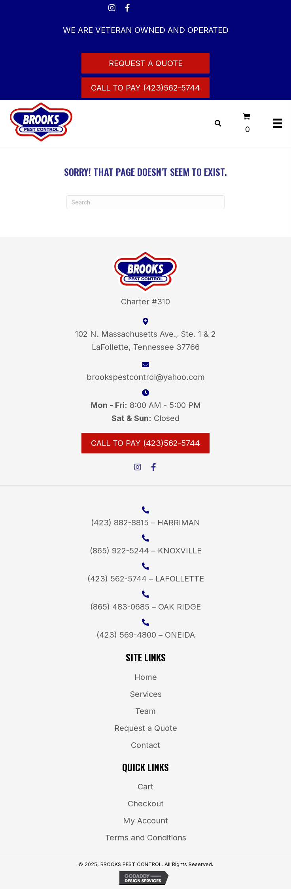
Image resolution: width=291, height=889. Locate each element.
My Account (145, 820)
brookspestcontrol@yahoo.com (146, 377)
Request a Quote (145, 728)
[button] (112, 8)
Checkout (146, 803)
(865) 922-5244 (119, 550)
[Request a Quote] (145, 63)
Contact (145, 745)
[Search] (145, 202)
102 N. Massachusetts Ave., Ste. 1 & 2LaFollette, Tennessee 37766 (145, 340)
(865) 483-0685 (119, 607)
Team (145, 711)
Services (146, 694)
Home (145, 677)
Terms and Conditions (145, 837)
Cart (145, 786)
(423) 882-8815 (120, 522)
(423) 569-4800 (126, 635)
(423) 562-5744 (117, 578)
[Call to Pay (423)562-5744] (145, 87)
